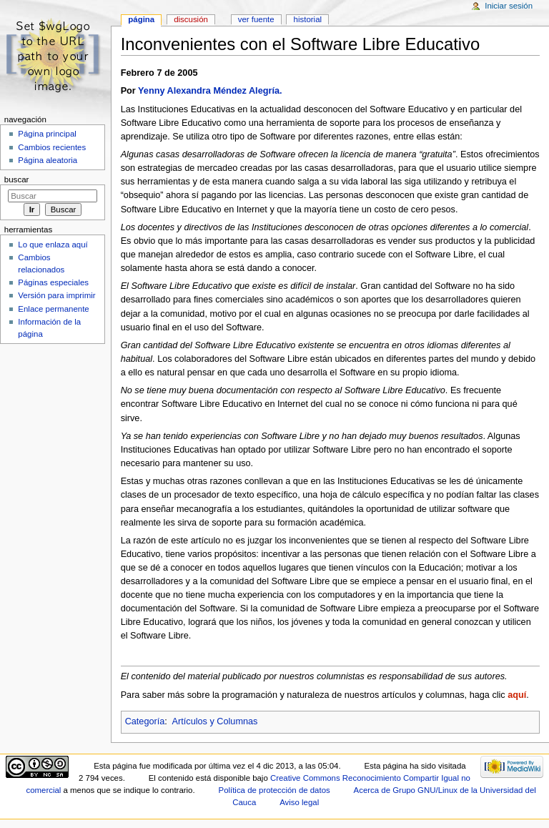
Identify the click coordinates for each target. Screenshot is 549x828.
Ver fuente (256, 19)
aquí (517, 695)
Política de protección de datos (274, 790)
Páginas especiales (53, 282)
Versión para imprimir (56, 295)
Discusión (191, 19)
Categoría (145, 721)
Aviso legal (299, 802)
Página (141, 19)
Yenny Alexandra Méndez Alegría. (210, 91)
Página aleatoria (47, 160)
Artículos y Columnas (215, 721)
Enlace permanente (53, 309)
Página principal (47, 133)
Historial (308, 19)
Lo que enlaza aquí (52, 244)
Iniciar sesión (509, 5)
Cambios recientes (52, 147)
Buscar (16, 179)
